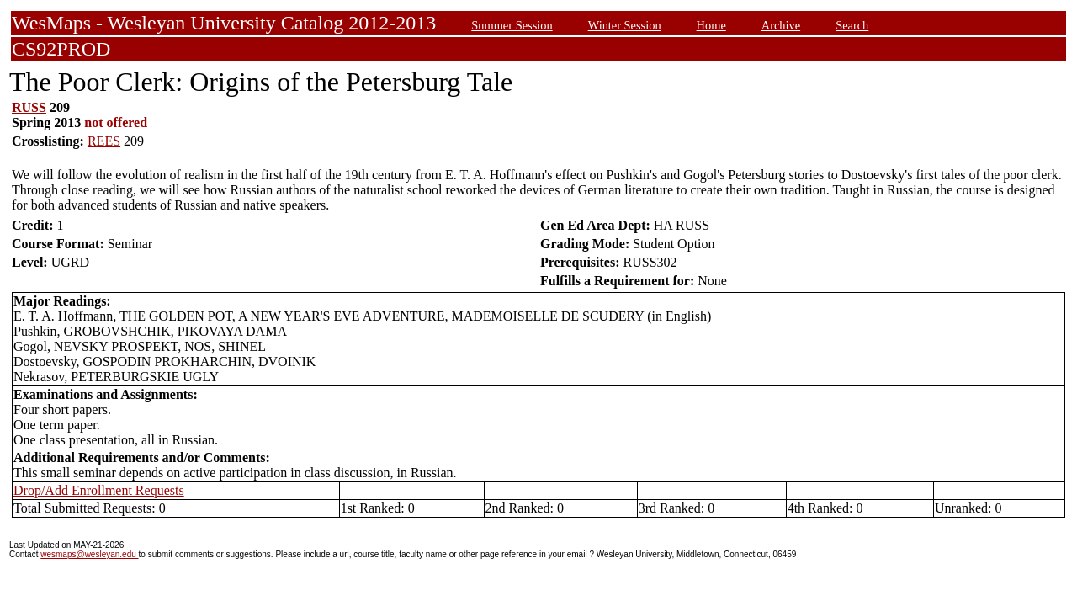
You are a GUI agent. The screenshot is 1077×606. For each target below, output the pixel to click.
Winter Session (624, 25)
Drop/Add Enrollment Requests (98, 490)
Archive (780, 25)
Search (852, 25)
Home (711, 25)
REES (104, 141)
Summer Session (511, 25)
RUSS (29, 107)
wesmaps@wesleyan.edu (89, 554)
